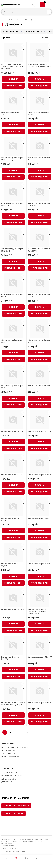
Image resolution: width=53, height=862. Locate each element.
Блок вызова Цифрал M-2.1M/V (40, 657)
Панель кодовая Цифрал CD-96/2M (39, 113)
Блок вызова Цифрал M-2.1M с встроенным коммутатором (13, 704)
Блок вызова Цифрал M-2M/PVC (10, 565)
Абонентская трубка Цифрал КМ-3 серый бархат (12, 159)
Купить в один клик (13, 86)
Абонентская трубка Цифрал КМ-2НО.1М (39, 250)
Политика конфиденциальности (13, 851)
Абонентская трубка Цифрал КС (39, 387)
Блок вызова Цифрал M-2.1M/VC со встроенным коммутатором (37, 611)
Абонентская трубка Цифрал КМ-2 (12, 341)
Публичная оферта (8, 849)
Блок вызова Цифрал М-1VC (12, 431)
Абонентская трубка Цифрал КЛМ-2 (39, 341)
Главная (4, 20)
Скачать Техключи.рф (13, 813)
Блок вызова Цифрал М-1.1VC (39, 431)
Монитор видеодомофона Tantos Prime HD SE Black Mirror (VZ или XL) (12, 66)
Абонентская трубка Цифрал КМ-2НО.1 (12, 295)
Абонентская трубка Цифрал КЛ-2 (12, 387)
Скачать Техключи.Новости (16, 806)
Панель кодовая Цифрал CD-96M (12, 113)
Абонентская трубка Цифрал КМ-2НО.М (39, 204)
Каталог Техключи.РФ (19, 20)
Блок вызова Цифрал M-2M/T (39, 518)
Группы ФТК (12, 845)
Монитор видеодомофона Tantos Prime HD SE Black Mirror (39, 65)
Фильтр (45, 38)
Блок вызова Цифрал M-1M (11, 475)
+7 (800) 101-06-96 (33, 4)
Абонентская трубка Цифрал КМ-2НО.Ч (12, 204)
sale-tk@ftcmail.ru (8, 779)
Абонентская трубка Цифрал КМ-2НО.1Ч (12, 250)
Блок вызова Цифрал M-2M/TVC (10, 519)
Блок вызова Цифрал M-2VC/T (39, 475)
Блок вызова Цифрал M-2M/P (39, 564)
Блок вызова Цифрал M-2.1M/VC (10, 658)
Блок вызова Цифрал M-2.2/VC (13, 609)
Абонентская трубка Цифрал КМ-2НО (39, 295)
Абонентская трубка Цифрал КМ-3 (39, 159)
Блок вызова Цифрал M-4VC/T (39, 703)
